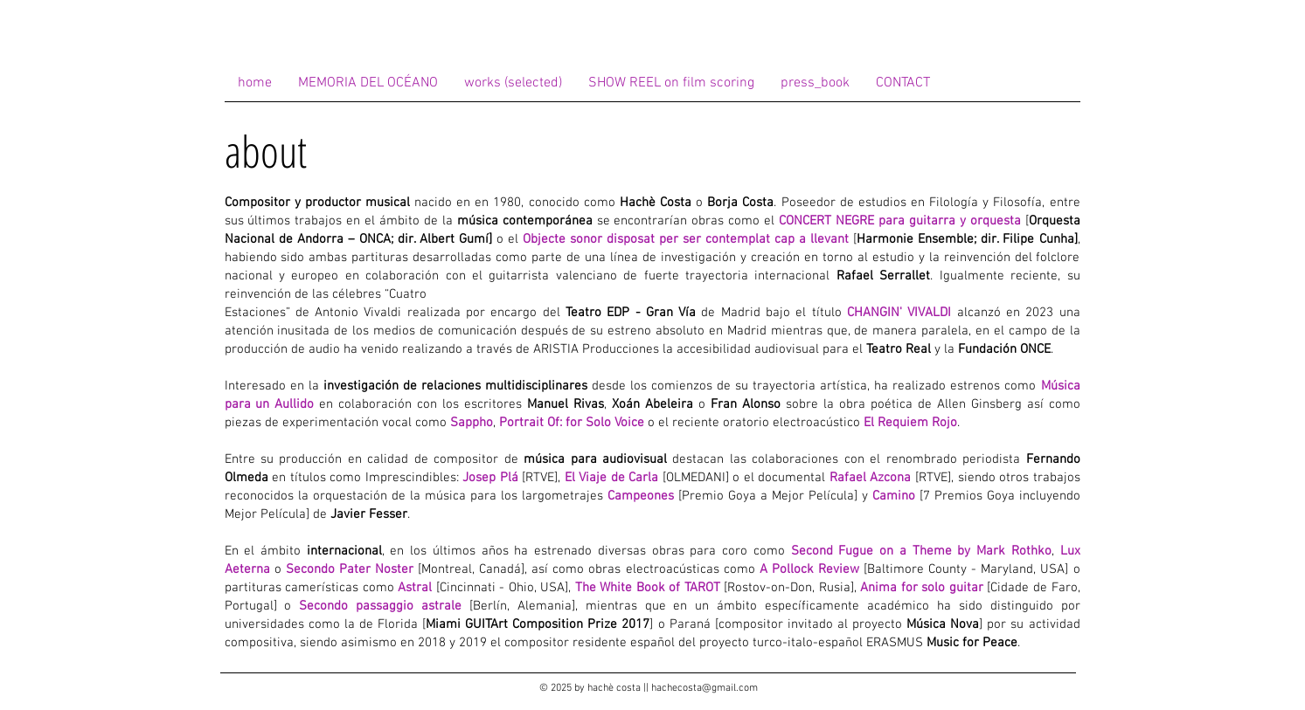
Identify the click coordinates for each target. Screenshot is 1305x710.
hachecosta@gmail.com (704, 688)
